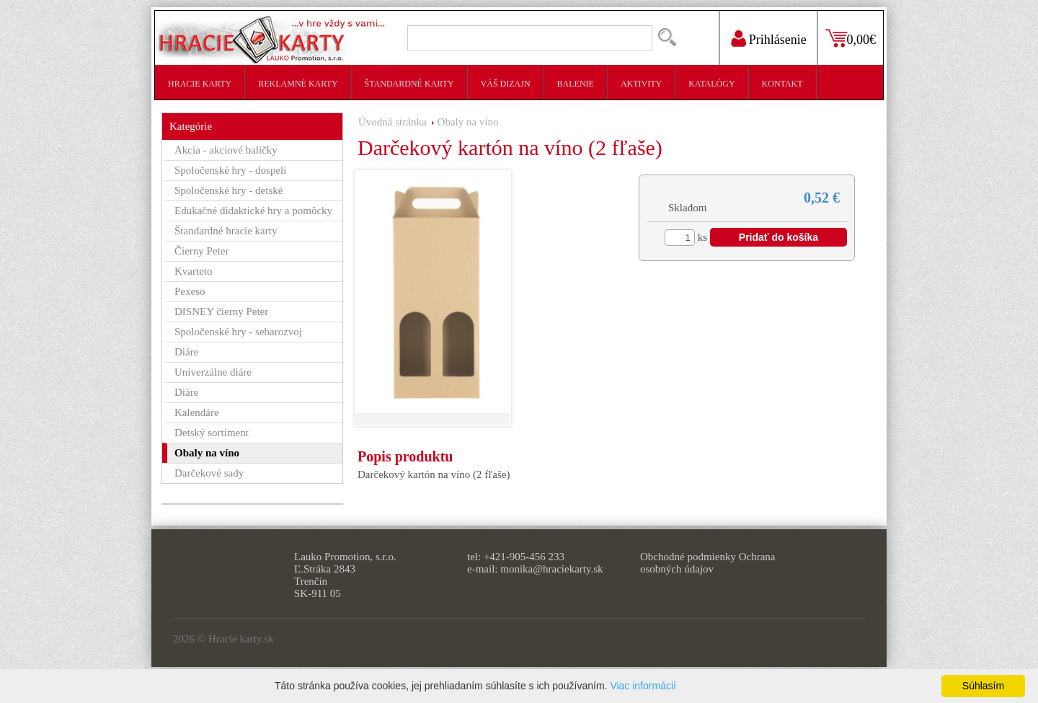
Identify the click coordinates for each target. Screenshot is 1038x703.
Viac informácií (643, 685)
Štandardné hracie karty (225, 230)
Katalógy (711, 84)
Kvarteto (193, 271)
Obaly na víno (468, 122)
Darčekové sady (209, 473)
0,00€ (862, 39)
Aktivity (641, 84)
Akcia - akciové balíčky (226, 150)
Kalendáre (196, 412)
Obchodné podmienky (688, 556)
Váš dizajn (506, 84)
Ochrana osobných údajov (707, 563)
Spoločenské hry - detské (228, 190)
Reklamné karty (297, 84)
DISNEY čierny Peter (221, 311)
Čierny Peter (201, 251)
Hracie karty (199, 84)
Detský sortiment (211, 432)
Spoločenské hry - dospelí (230, 170)
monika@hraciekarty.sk (551, 569)
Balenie (575, 84)
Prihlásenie (778, 39)
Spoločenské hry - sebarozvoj (238, 331)
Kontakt (782, 84)
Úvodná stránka (392, 122)
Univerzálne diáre (213, 372)
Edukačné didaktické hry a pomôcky (253, 210)
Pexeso (189, 291)
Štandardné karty (409, 84)
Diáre (186, 352)
